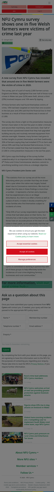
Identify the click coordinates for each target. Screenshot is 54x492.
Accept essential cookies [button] (27, 244)
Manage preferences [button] (27, 259)
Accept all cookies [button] (27, 251)
